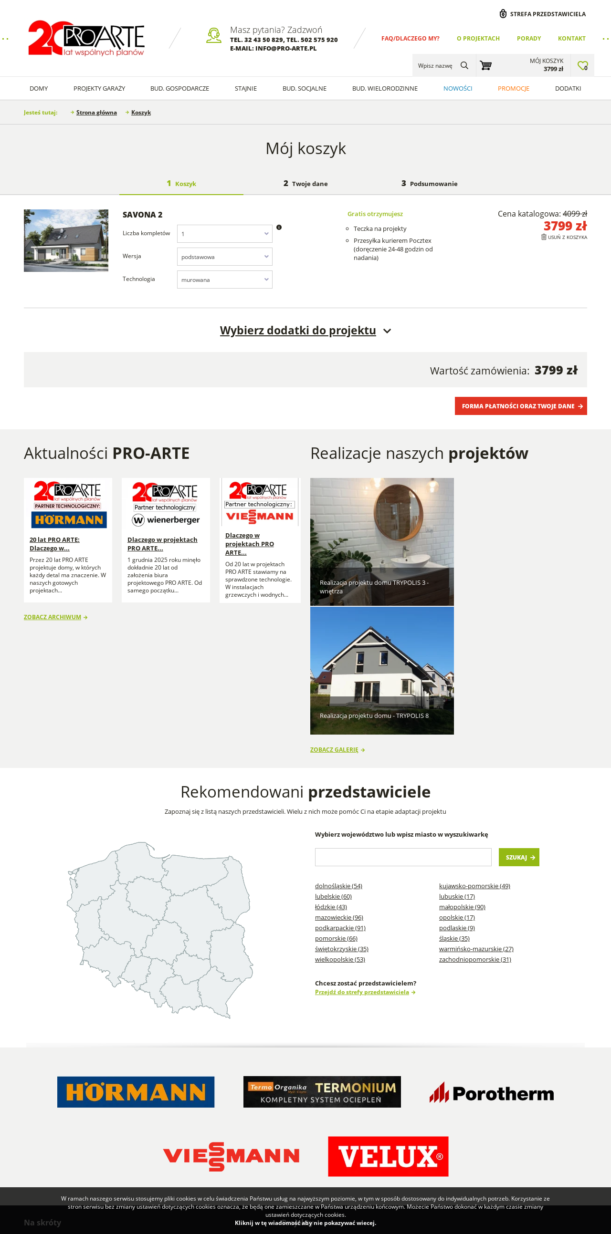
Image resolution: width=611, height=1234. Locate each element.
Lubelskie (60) (333, 758)
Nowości (458, 88)
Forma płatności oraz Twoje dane (518, 406)
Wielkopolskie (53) (340, 821)
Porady (529, 38)
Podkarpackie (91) (340, 789)
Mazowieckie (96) (339, 779)
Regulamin (46, 1129)
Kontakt (572, 38)
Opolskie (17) (457, 779)
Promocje (513, 88)
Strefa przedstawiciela (548, 14)
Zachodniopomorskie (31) (475, 821)
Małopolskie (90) (462, 768)
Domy (39, 88)
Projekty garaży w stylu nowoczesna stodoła (377, 1168)
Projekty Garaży (99, 88)
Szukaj (516, 719)
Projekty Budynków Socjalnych (380, 1142)
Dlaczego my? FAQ (57, 1102)
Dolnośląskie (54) (338, 747)
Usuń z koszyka (567, 237)
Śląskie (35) (454, 800)
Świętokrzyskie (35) (342, 810)
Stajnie (246, 88)
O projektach (478, 38)
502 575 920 (319, 39)
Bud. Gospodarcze (179, 88)
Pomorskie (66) (336, 800)
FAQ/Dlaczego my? (410, 38)
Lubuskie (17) (457, 758)
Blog (209, 1102)
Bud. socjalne (305, 88)
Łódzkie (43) (331, 768)
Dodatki (568, 88)
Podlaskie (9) (457, 789)
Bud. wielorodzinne (385, 88)
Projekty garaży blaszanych (453, 1102)
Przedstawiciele (138, 1129)
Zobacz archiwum (52, 611)
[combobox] (225, 234)
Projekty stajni (372, 1124)
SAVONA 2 (142, 214)
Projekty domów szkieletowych (376, 1106)
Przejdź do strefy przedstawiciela (362, 853)
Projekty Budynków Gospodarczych (317, 1133)
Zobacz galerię (334, 610)
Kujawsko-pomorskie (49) (474, 747)
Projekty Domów (313, 1102)
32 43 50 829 (263, 39)
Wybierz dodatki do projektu (298, 330)
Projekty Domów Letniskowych (313, 1155)
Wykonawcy (134, 1115)
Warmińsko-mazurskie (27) (476, 810)
